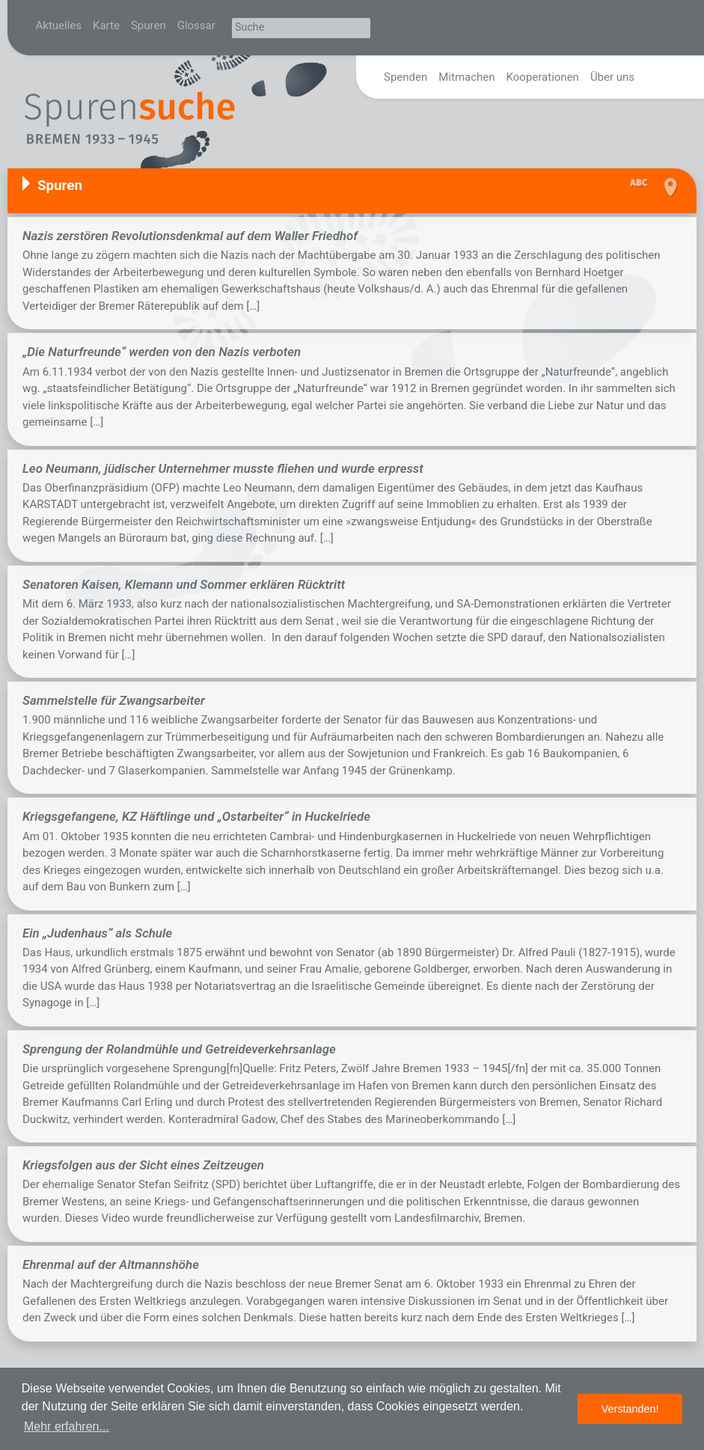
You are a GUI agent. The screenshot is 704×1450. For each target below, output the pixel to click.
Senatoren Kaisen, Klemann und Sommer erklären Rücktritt (183, 584)
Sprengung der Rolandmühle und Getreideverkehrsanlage (179, 1048)
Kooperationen (542, 77)
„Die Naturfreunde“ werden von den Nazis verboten (161, 351)
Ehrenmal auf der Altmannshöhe (110, 1264)
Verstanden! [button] (630, 1409)
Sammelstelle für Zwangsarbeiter (113, 700)
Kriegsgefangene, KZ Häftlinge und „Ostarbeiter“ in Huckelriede (196, 816)
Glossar (196, 25)
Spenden (405, 77)
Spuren (148, 25)
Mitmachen (466, 77)
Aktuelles (59, 25)
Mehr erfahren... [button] (66, 1426)
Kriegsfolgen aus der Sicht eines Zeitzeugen (143, 1164)
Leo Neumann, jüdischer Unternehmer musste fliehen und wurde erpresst (222, 468)
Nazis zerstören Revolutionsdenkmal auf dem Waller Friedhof (190, 235)
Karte (106, 25)
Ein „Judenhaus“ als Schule (97, 933)
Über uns (612, 77)
